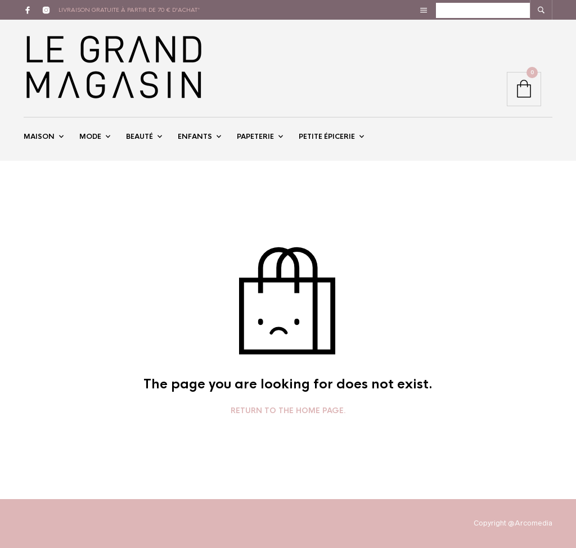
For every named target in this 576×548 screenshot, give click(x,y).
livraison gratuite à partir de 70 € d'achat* (129, 9)
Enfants (195, 136)
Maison (39, 136)
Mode (90, 136)
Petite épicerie (327, 136)
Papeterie (255, 136)
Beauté (139, 136)
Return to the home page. (288, 410)
